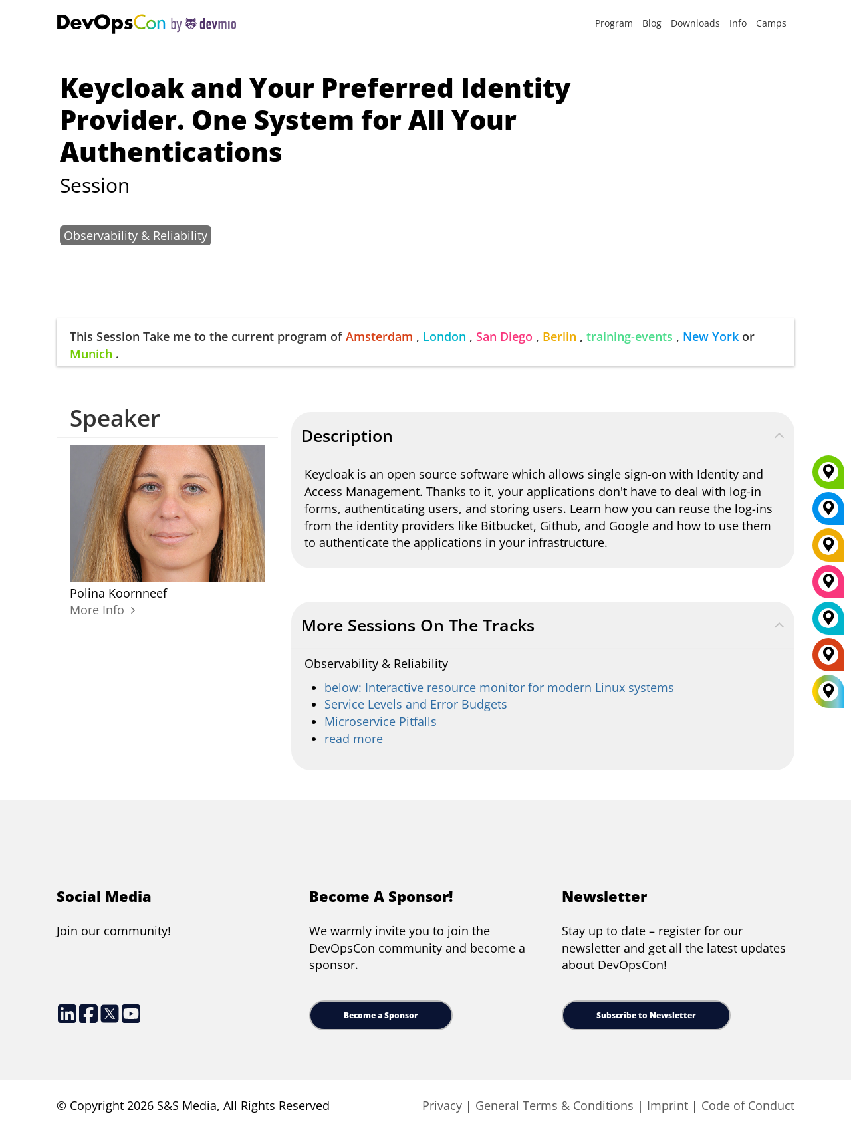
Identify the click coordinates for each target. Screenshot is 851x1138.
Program (614, 23)
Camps (771, 23)
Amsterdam (379, 336)
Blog (652, 23)
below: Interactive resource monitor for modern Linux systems (499, 687)
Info (738, 23)
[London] (828, 623)
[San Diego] (828, 586)
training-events (629, 336)
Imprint (667, 1105)
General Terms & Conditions (554, 1105)
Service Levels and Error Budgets (415, 704)
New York (711, 336)
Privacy (442, 1105)
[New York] (828, 513)
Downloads (695, 23)
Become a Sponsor (381, 1015)
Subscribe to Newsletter (646, 1015)
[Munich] (828, 477)
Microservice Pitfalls (380, 721)
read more (353, 738)
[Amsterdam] (828, 659)
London (444, 336)
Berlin (559, 336)
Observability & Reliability (135, 235)
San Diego (504, 336)
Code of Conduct (747, 1105)
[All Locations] (828, 692)
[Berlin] (828, 550)
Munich (91, 354)
